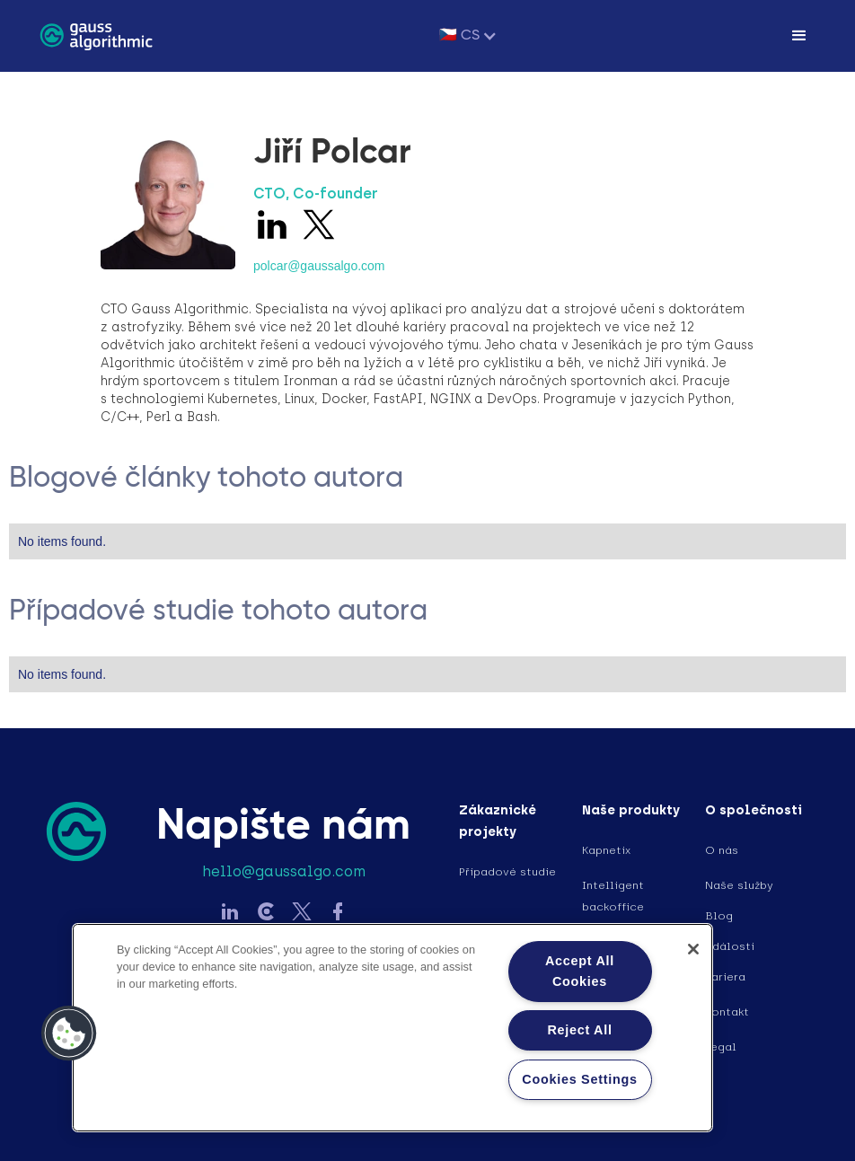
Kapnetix (606, 850)
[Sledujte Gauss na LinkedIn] (230, 914)
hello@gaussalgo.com (284, 872)
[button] (468, 36)
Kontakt (727, 1012)
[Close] (693, 949)
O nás (721, 850)
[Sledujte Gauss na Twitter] (302, 914)
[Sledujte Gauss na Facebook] (337, 914)
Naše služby (739, 885)
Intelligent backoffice (613, 896)
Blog (719, 916)
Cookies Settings (579, 1079)
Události (729, 946)
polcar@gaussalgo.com (319, 266)
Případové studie (507, 872)
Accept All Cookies (579, 971)
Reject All (579, 1030)
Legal (720, 1047)
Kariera (725, 977)
